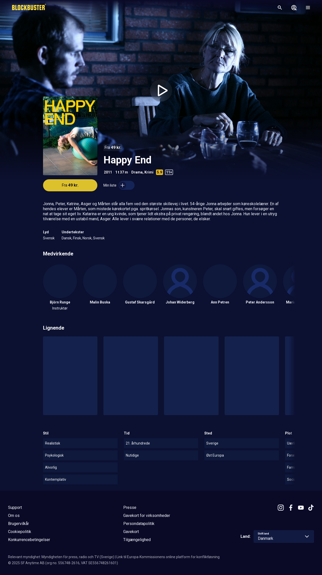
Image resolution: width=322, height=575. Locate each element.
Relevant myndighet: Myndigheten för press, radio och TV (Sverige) (61, 557)
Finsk (77, 238)
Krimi (148, 172)
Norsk (87, 238)
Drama (137, 172)
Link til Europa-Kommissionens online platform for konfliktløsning (168, 557)
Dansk (66, 238)
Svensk (49, 238)
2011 (108, 172)
